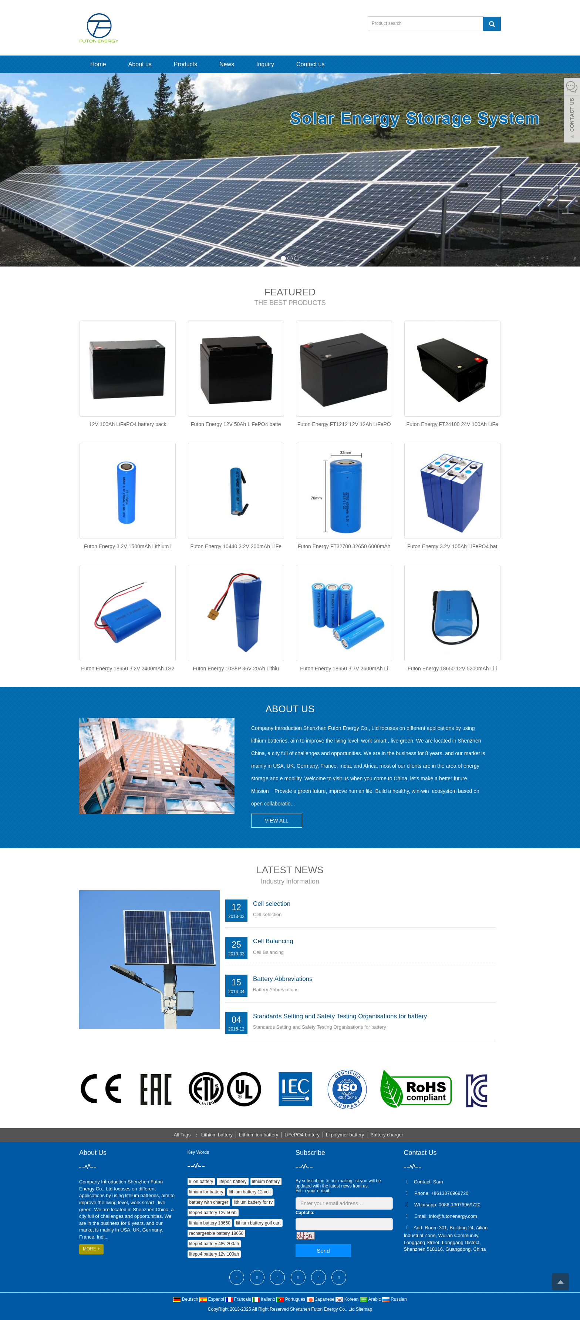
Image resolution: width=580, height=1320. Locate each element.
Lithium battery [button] (217, 1135)
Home (98, 64)
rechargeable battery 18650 (216, 1233)
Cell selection (271, 903)
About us (140, 64)
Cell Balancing (273, 941)
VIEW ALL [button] (277, 821)
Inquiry (265, 64)
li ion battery (201, 1181)
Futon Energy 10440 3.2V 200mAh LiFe (235, 546)
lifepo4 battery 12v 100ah (214, 1254)
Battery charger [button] (386, 1135)
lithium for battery (206, 1192)
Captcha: (305, 1212)
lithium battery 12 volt (250, 1192)
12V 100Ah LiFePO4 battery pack (127, 424)
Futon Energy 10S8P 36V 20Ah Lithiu (236, 668)
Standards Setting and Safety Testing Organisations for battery (340, 1016)
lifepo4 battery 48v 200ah (214, 1243)
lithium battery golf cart (258, 1223)
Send (323, 1250)
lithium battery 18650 (209, 1223)
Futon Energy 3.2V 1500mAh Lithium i (128, 546)
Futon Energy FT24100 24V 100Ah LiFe (452, 424)
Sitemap (364, 1309)
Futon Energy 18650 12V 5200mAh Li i (452, 668)
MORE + (91, 1249)
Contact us (310, 64)
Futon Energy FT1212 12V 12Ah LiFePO (344, 424)
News (226, 64)
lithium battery (266, 1181)
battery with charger (208, 1202)
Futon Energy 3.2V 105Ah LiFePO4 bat (452, 546)
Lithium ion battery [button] (258, 1135)
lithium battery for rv (253, 1202)
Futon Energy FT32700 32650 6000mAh (344, 546)
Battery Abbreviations (283, 978)
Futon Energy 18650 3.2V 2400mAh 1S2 (127, 668)
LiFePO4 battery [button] (302, 1135)
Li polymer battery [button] (345, 1135)
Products (185, 64)
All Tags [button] (182, 1135)
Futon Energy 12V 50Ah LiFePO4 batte (236, 424)
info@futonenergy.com (453, 1216)
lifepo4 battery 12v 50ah (213, 1212)
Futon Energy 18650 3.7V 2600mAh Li (344, 668)
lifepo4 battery (232, 1181)
